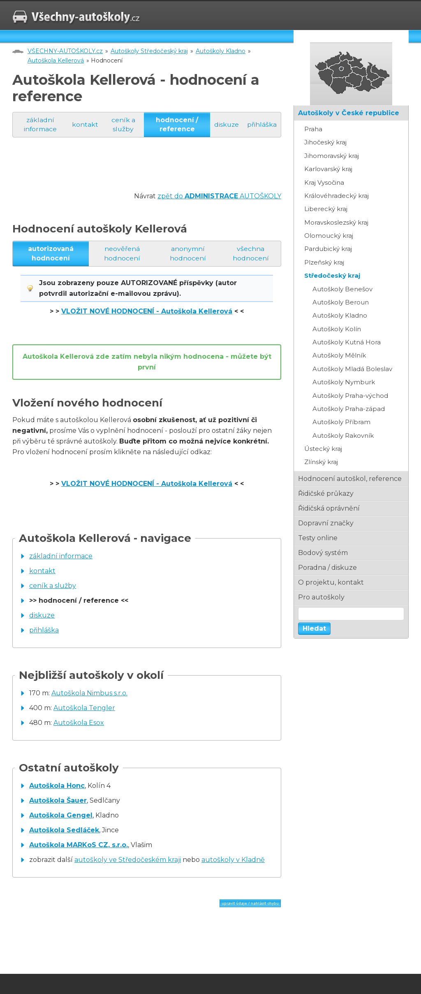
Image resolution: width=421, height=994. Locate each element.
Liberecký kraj (325, 209)
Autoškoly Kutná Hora (346, 342)
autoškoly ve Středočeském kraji (127, 860)
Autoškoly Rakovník (343, 435)
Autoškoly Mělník (339, 355)
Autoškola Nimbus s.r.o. (89, 693)
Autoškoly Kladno (220, 51)
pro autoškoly (321, 597)
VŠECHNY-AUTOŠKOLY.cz (65, 51)
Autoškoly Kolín (336, 329)
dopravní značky (326, 523)
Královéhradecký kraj (336, 196)
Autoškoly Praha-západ (348, 409)
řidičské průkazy (326, 493)
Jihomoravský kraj (331, 156)
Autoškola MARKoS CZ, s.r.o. (78, 846)
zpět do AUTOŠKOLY (219, 196)
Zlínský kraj (321, 462)
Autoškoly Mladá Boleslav (352, 369)
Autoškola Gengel (61, 816)
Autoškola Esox (78, 723)
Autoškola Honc (57, 786)
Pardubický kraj (328, 249)
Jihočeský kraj (325, 142)
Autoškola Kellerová (56, 60)
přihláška (262, 124)
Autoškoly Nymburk (343, 382)
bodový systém (323, 553)
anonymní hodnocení (188, 253)
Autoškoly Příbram (341, 422)
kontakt (85, 124)
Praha (313, 129)
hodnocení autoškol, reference (350, 479)
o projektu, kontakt (331, 582)
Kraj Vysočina (324, 182)
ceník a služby (123, 124)
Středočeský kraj (332, 275)
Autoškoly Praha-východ (350, 395)
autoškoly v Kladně (233, 860)
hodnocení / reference (175, 124)
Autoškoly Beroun (340, 302)
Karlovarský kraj (328, 169)
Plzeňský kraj (324, 262)
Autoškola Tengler (84, 708)
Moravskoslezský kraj (336, 222)
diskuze (225, 124)
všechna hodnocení (251, 253)
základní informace (39, 124)
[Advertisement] (162, 172)
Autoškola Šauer (58, 801)
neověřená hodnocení (122, 253)
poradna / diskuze (327, 567)
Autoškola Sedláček (64, 831)
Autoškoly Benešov (342, 289)
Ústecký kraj (323, 449)
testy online (318, 538)
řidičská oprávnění (329, 508)
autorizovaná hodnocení (51, 253)
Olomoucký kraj (328, 235)
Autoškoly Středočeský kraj (149, 51)
